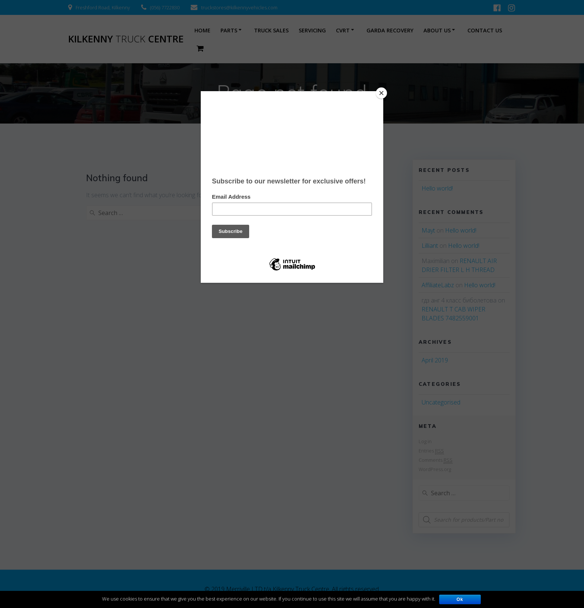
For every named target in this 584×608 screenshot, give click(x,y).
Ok (460, 599)
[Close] (381, 93)
